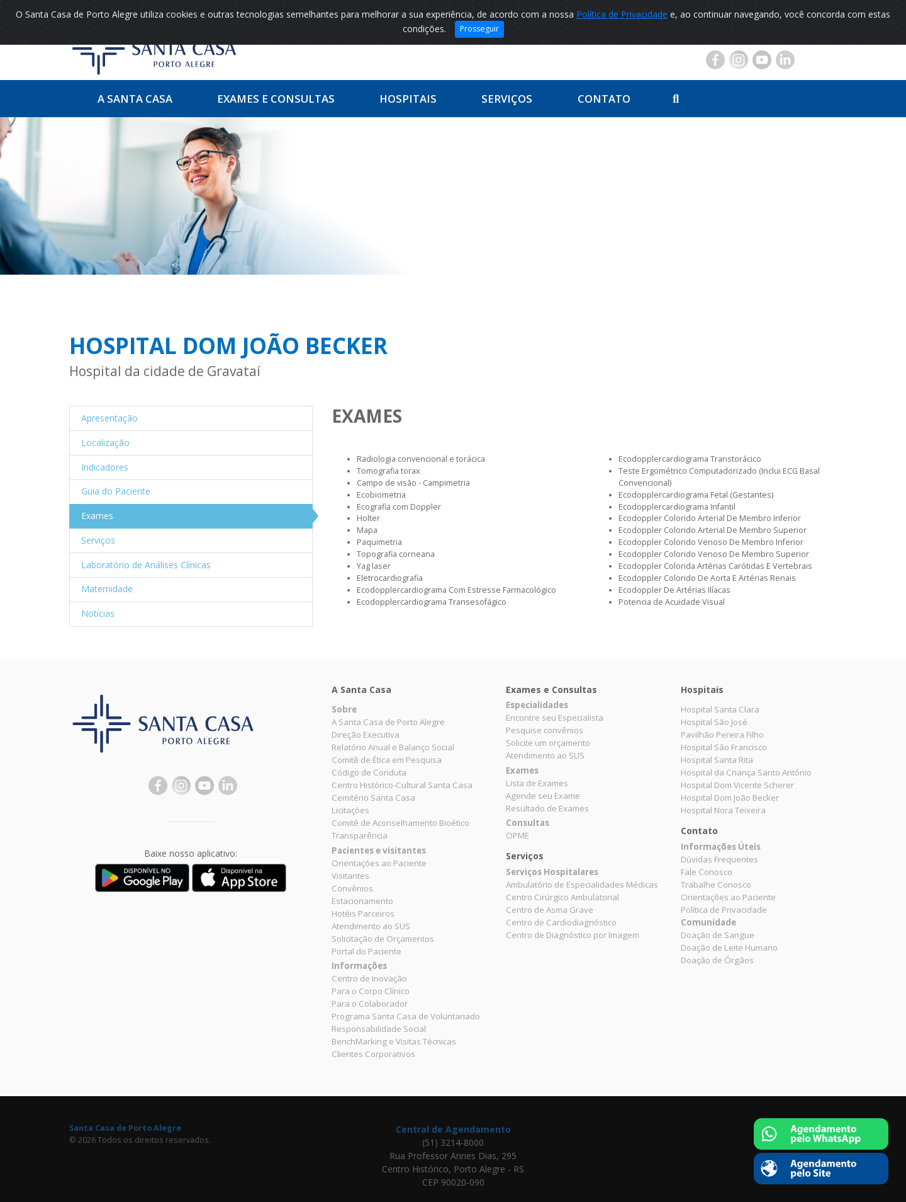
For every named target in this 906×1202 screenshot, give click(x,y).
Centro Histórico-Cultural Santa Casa (402, 785)
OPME (517, 835)
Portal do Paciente (366, 951)
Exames (522, 770)
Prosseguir (479, 28)
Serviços (506, 98)
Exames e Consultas (276, 98)
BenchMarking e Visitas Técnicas (394, 1041)
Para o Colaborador (370, 1003)
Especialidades (537, 705)
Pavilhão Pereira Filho (722, 734)
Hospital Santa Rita (717, 759)
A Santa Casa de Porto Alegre (388, 722)
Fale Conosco (706, 872)
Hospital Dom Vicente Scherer (737, 785)
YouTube (761, 59)
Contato (604, 98)
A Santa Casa (135, 98)
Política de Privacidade (622, 14)
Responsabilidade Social (379, 1028)
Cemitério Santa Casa (373, 797)
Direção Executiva (366, 734)
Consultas (527, 822)
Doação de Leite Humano (729, 947)
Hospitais (408, 98)
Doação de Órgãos (717, 960)
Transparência (360, 835)
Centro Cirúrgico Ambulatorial (562, 897)
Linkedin (785, 59)
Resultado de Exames (547, 808)
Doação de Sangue (717, 935)
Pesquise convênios (544, 730)
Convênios (352, 888)
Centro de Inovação (369, 978)
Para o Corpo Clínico (371, 991)
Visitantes (350, 875)
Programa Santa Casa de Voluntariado (406, 1016)
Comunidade (708, 922)
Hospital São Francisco (724, 747)
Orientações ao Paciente (379, 863)
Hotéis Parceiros (363, 913)
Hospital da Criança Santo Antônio (746, 772)
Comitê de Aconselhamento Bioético (400, 822)
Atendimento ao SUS (371, 926)
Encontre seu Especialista (554, 717)
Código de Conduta (369, 772)
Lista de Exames (537, 783)
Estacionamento (362, 901)
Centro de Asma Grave (549, 909)
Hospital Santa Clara (720, 709)
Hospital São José (714, 722)
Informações (359, 965)
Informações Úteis (721, 846)
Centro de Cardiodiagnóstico (561, 922)
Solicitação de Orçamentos (383, 938)
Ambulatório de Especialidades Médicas (582, 884)
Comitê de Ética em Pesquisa (387, 759)
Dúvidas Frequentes (719, 859)
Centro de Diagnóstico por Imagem (572, 935)
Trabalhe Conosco (716, 884)
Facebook (715, 59)
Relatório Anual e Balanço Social (393, 747)
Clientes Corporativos (373, 1054)
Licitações (350, 810)
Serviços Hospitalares (552, 872)
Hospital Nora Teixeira (723, 810)
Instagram (738, 59)
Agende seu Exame (543, 795)
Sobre (344, 709)
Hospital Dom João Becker (730, 797)
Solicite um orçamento (548, 742)
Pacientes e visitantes (379, 850)
